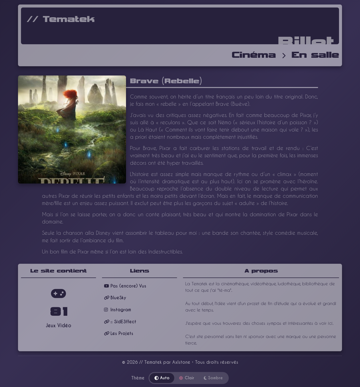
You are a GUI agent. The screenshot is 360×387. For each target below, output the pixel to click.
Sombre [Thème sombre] (213, 377)
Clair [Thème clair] (186, 377)
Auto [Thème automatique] (162, 377)
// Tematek (60, 20)
